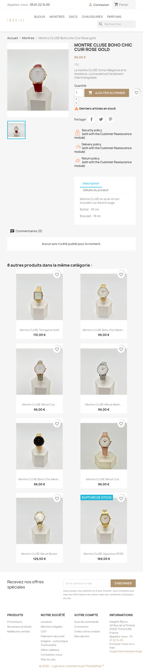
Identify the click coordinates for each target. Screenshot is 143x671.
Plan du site (48, 659)
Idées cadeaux (50, 650)
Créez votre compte (87, 631)
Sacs (73, 17)
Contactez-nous (51, 654)
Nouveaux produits (19, 626)
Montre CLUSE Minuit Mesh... (103, 404)
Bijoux (39, 17)
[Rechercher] (116, 24)
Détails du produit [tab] (96, 190)
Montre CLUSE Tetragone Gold (39, 330)
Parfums (114, 17)
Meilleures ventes (18, 631)
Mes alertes (81, 636)
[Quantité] (78, 93)
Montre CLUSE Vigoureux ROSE (104, 553)
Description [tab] (91, 183)
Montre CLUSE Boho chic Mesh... (104, 330)
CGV (44, 631)
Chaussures (92, 17)
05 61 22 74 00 (40, 5)
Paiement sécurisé (53, 636)
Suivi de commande (86, 622)
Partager (91, 119)
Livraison (46, 622)
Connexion (81, 626)
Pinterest (110, 119)
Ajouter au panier (106, 92)
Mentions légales (52, 626)
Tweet (101, 119)
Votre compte (86, 615)
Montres (57, 17)
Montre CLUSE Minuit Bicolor (39, 553)
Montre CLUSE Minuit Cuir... (39, 404)
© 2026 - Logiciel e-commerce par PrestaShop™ (71, 666)
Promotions (14, 622)
